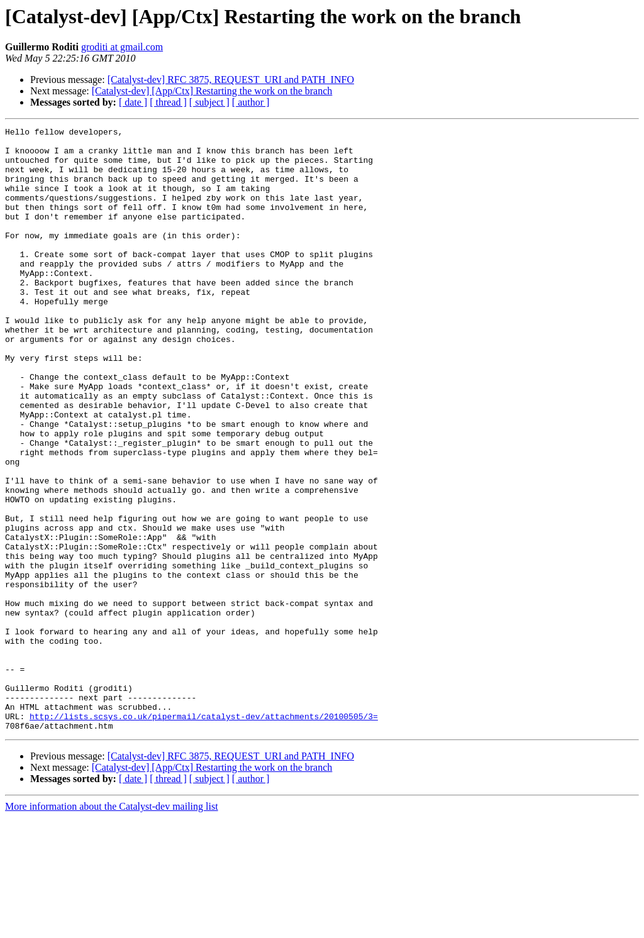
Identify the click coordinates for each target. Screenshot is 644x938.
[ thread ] (168, 102)
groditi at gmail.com (122, 46)
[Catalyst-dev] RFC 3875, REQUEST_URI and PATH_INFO (231, 79)
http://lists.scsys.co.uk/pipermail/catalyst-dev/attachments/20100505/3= (204, 835)
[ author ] (251, 102)
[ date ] (133, 102)
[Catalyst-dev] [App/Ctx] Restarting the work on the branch (212, 91)
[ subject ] (209, 102)
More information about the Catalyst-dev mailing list (111, 927)
